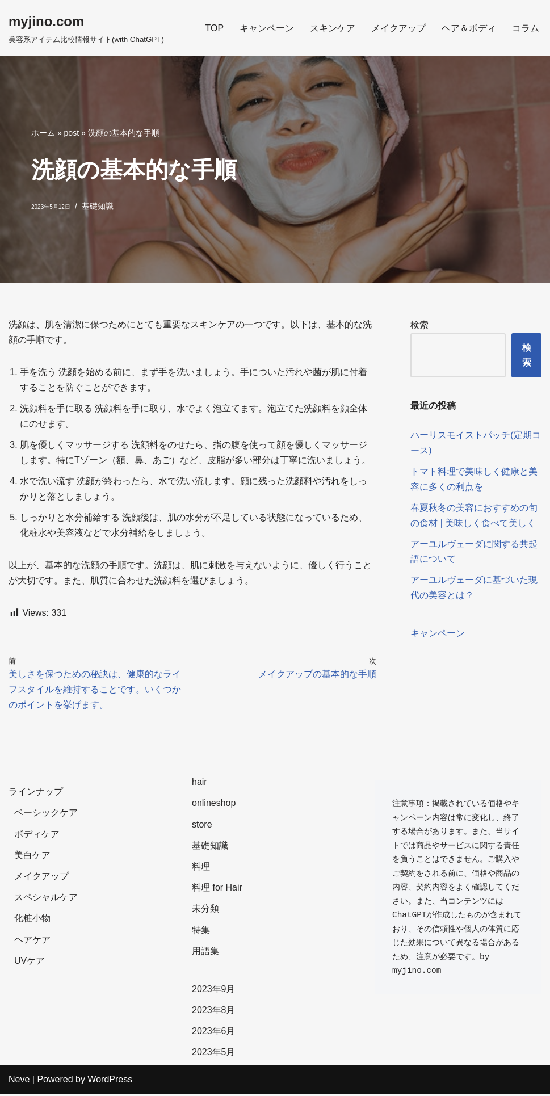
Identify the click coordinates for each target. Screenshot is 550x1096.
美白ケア (32, 857)
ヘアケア (32, 942)
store (202, 827)
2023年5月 (214, 1055)
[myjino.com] (86, 28)
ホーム (43, 132)
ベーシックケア (46, 815)
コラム (525, 28)
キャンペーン (267, 28)
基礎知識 (98, 206)
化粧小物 (32, 921)
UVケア (29, 963)
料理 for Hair (217, 890)
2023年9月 (214, 991)
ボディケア (37, 836)
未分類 (205, 911)
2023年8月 (214, 1012)
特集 (201, 932)
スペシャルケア (46, 900)
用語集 (205, 953)
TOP (214, 28)
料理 (201, 869)
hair (199, 785)
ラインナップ (36, 794)
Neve (19, 1081)
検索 (419, 325)
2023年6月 (214, 1034)
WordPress (109, 1081)
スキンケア (332, 28)
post (71, 132)
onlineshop (214, 806)
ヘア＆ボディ (469, 28)
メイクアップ (398, 28)
